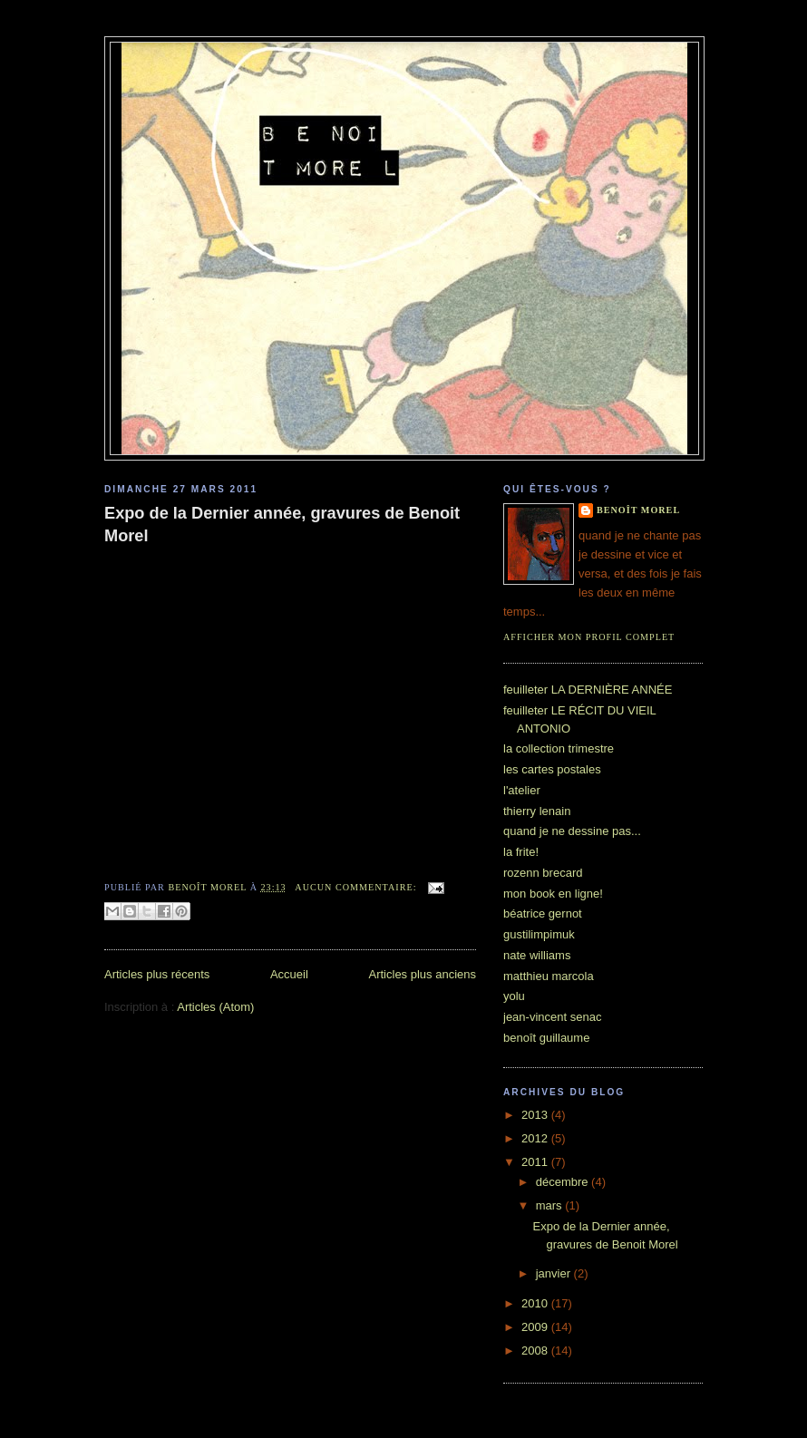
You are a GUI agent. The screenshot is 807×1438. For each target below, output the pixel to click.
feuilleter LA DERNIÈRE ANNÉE (587, 689)
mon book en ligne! (553, 893)
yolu (514, 996)
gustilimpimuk (539, 934)
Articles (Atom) (215, 1007)
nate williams (536, 955)
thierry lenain (536, 811)
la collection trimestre (558, 748)
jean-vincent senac (552, 1017)
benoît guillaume (546, 1037)
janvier (555, 1273)
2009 (536, 1327)
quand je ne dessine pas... (572, 831)
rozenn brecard (542, 872)
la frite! (521, 852)
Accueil (289, 974)
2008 (536, 1350)
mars (551, 1205)
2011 (536, 1162)
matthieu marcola (548, 976)
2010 (536, 1303)
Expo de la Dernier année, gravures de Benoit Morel (282, 524)
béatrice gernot (542, 913)
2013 (536, 1115)
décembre (563, 1182)
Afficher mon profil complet (589, 637)
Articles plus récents (156, 974)
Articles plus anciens (423, 974)
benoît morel (638, 510)
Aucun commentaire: (357, 887)
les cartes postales (552, 769)
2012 (536, 1138)
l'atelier (521, 790)
